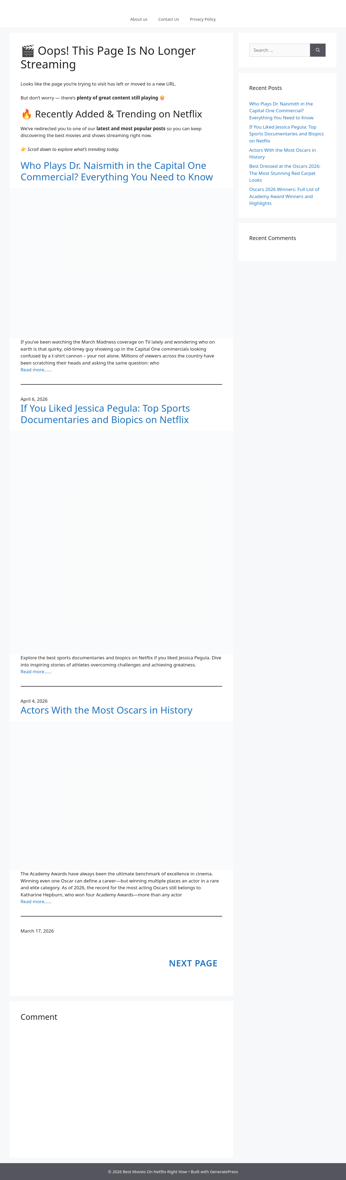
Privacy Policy (203, 19)
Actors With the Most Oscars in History (106, 710)
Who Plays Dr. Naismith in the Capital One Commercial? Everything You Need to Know (117, 171)
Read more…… (36, 369)
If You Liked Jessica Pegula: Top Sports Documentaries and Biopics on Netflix (105, 413)
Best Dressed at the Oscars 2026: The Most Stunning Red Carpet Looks (285, 173)
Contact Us (168, 19)
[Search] (318, 50)
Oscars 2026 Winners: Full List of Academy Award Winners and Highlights (284, 196)
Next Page (193, 963)
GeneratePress (224, 1171)
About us (139, 19)
